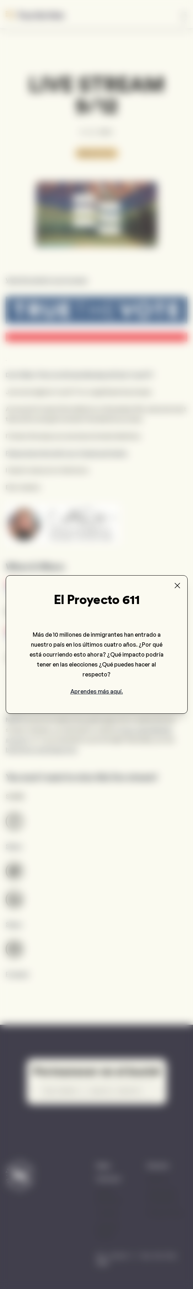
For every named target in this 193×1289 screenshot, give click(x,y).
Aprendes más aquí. (96, 691)
